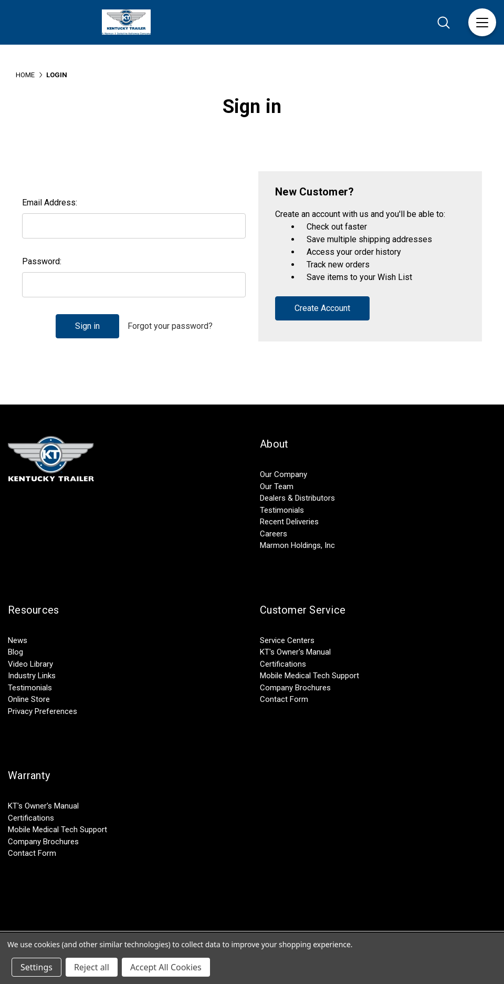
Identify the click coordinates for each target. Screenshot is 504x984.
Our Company (283, 474)
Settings (36, 967)
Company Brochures (295, 687)
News (17, 640)
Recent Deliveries (289, 521)
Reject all (91, 967)
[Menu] (482, 22)
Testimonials (282, 510)
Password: (41, 261)
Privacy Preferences (42, 711)
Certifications (283, 664)
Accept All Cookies (166, 967)
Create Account (322, 308)
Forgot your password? (170, 326)
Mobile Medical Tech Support (309, 675)
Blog (15, 652)
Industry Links (32, 675)
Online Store (29, 699)
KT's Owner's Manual (295, 652)
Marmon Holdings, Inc (297, 545)
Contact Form (284, 699)
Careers (273, 533)
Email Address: (49, 203)
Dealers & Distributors (297, 498)
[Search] (444, 22)
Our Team (276, 486)
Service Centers (287, 640)
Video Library (30, 664)
